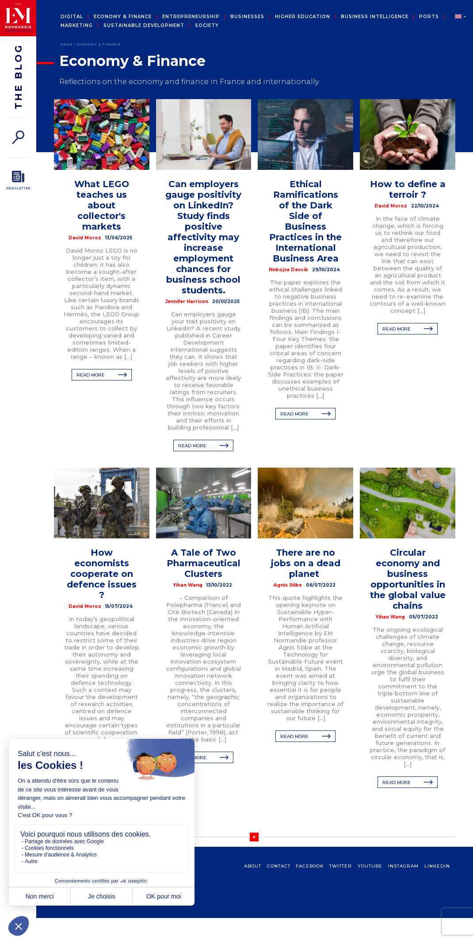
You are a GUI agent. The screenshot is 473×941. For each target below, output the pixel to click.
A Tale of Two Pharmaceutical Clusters (203, 563)
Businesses (247, 17)
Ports (429, 17)
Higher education (302, 17)
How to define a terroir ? (408, 189)
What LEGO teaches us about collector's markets (101, 205)
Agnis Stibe (288, 585)
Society (207, 25)
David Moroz (85, 238)
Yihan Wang (187, 585)
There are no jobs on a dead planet (305, 563)
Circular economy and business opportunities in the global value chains (408, 579)
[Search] (18, 137)
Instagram (403, 866)
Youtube (370, 866)
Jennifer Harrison (186, 301)
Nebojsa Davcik (288, 270)
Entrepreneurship (191, 17)
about (252, 866)
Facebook (310, 866)
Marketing (77, 25)
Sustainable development (143, 25)
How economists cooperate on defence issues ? (102, 573)
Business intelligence (374, 17)
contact (278, 866)
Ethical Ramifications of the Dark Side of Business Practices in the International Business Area (305, 221)
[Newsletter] (18, 180)
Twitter (340, 866)
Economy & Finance (123, 17)
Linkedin (437, 866)
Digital (72, 17)
